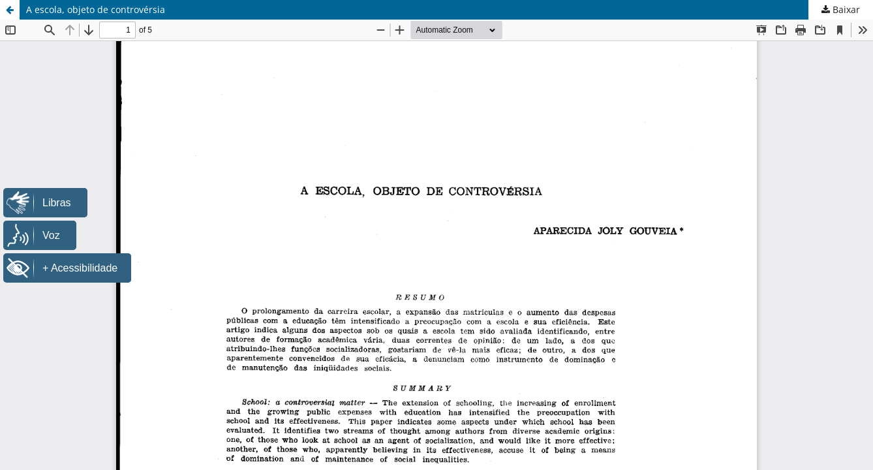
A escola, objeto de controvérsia (95, 9)
